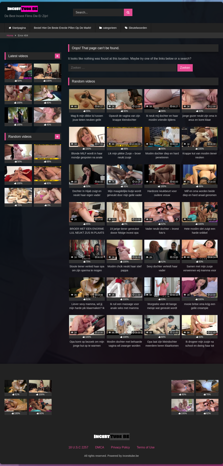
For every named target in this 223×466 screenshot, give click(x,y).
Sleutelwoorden (138, 27)
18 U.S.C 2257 (78, 447)
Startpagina (19, 27)
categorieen (110, 27)
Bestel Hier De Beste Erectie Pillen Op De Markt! (62, 27)
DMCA (99, 447)
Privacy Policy (120, 447)
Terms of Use (146, 447)
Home (10, 35)
